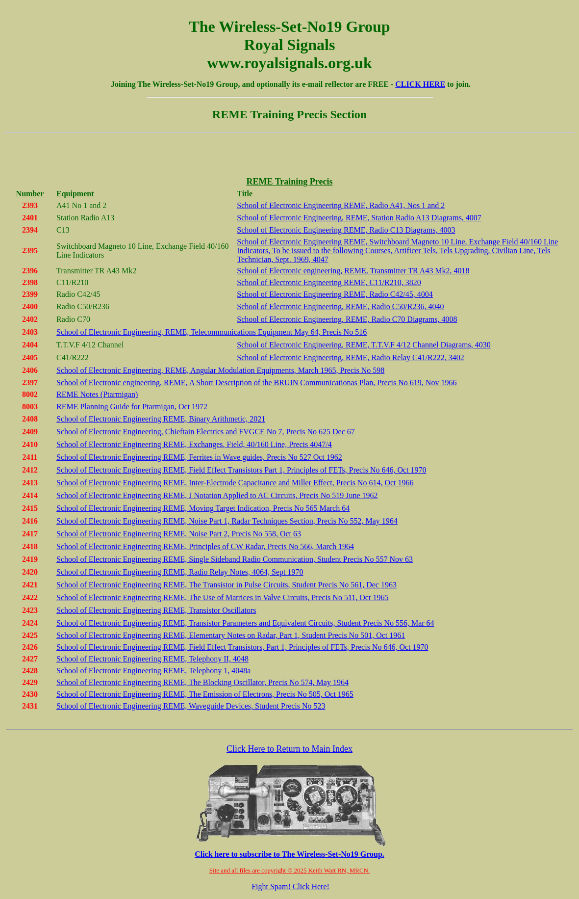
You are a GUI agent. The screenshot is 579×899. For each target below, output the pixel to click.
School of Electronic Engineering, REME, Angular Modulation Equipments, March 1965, (198, 370)
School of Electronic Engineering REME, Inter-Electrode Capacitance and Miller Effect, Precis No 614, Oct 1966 (234, 482)
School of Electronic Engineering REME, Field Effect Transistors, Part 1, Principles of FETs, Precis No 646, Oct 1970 (242, 647)
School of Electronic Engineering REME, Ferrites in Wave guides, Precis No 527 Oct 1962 (199, 457)
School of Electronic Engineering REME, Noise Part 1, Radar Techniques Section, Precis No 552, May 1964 (227, 521)
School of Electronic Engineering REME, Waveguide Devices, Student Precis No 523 (191, 706)
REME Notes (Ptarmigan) (97, 394)
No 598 (372, 370)
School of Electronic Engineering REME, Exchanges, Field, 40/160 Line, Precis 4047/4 (194, 444)
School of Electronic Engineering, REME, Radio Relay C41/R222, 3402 (350, 357)
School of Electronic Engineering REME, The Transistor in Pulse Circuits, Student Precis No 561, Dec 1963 (226, 585)
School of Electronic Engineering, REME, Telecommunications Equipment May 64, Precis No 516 (211, 332)
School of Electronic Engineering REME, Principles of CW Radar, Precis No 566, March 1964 (205, 546)
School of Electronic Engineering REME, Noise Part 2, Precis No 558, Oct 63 (178, 533)
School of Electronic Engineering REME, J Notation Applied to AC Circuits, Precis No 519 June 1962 (217, 495)
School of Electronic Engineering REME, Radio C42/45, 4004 (335, 294)
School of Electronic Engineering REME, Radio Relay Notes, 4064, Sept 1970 (179, 572)
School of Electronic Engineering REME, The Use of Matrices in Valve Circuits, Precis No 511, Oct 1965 (222, 597)
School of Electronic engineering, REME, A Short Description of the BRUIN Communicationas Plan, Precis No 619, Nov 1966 (256, 382)
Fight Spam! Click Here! (290, 886)
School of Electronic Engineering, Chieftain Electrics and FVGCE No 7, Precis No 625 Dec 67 (205, 431)
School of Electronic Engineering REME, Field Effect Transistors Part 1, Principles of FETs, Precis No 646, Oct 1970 (241, 470)
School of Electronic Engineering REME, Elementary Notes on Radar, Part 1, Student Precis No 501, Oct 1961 (230, 635)
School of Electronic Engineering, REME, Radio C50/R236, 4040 (340, 306)
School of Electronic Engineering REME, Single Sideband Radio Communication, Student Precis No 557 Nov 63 (234, 559)
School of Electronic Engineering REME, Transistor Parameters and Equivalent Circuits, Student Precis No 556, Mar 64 (245, 623)
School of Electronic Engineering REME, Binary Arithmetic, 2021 (160, 419)
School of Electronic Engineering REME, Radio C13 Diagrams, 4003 (346, 230)
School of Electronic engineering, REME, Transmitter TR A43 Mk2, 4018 (353, 270)
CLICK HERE (420, 84)
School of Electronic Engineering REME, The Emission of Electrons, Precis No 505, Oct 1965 (204, 694)
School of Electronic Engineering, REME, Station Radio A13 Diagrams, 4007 (359, 217)
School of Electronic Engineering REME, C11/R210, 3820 (329, 282)
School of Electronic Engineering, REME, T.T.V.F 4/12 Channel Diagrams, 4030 (363, 345)
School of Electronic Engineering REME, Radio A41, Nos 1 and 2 (341, 205)
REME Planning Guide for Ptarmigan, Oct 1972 (131, 406)
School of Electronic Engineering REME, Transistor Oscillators (156, 610)
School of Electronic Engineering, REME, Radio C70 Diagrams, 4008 (347, 319)
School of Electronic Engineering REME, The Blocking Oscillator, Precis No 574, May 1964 (202, 682)
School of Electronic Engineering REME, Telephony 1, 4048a (153, 670)
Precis (349, 370)
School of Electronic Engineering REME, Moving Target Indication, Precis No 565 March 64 (203, 508)
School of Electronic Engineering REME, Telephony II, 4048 (152, 659)
